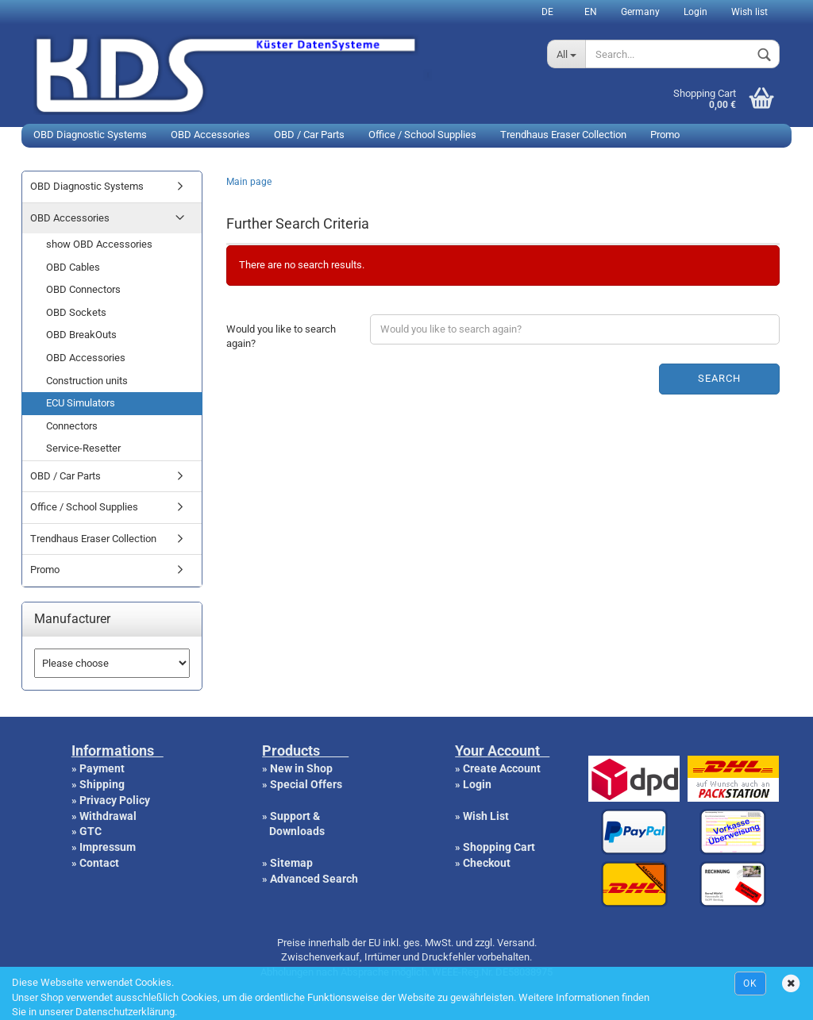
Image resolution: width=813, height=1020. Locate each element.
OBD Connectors (83, 289)
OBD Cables (73, 267)
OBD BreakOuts (81, 335)
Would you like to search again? (281, 336)
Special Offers (306, 784)
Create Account (502, 768)
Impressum (107, 847)
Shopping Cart (499, 847)
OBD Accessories (210, 134)
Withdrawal (108, 816)
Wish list (749, 11)
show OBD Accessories (99, 244)
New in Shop (301, 768)
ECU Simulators (80, 403)
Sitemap (291, 862)
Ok (750, 983)
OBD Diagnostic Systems (90, 134)
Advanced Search (314, 878)
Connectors (72, 426)
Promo (665, 134)
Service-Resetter (83, 448)
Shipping (102, 784)
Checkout (487, 862)
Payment (102, 768)
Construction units (87, 381)
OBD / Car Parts (309, 134)
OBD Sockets (76, 312)
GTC (90, 831)
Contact (99, 862)
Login (695, 11)
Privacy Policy (114, 800)
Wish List (486, 816)
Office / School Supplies (422, 134)
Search (719, 378)
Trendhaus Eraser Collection (563, 134)
